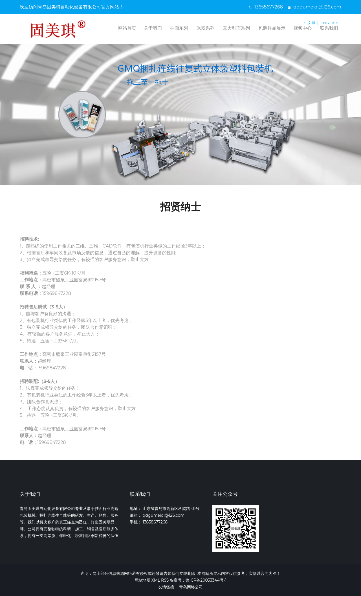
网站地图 (142, 580)
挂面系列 (179, 28)
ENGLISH (329, 23)
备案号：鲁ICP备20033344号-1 (198, 580)
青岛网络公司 (191, 587)
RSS (165, 580)
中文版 (310, 23)
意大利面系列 (236, 28)
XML (155, 580)
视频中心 (303, 28)
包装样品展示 (271, 28)
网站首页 (127, 28)
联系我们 (329, 28)
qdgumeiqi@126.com (314, 7)
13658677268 (266, 7)
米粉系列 (206, 28)
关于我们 (153, 28)
